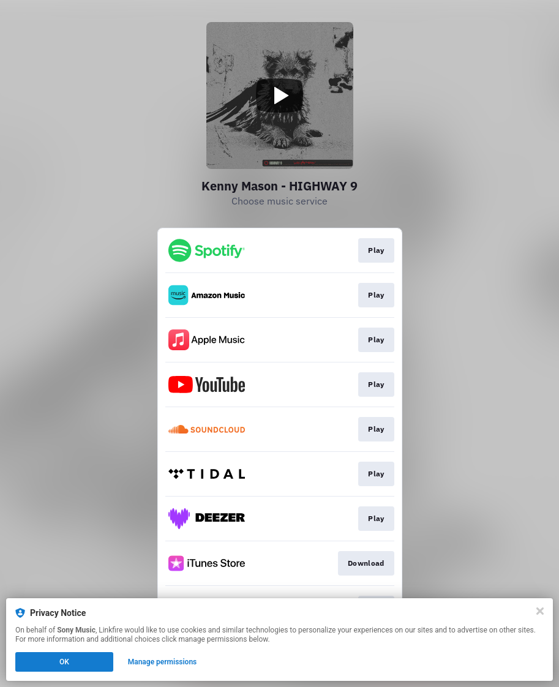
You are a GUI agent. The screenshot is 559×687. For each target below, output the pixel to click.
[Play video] (279, 95)
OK (64, 662)
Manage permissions (162, 662)
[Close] (540, 611)
